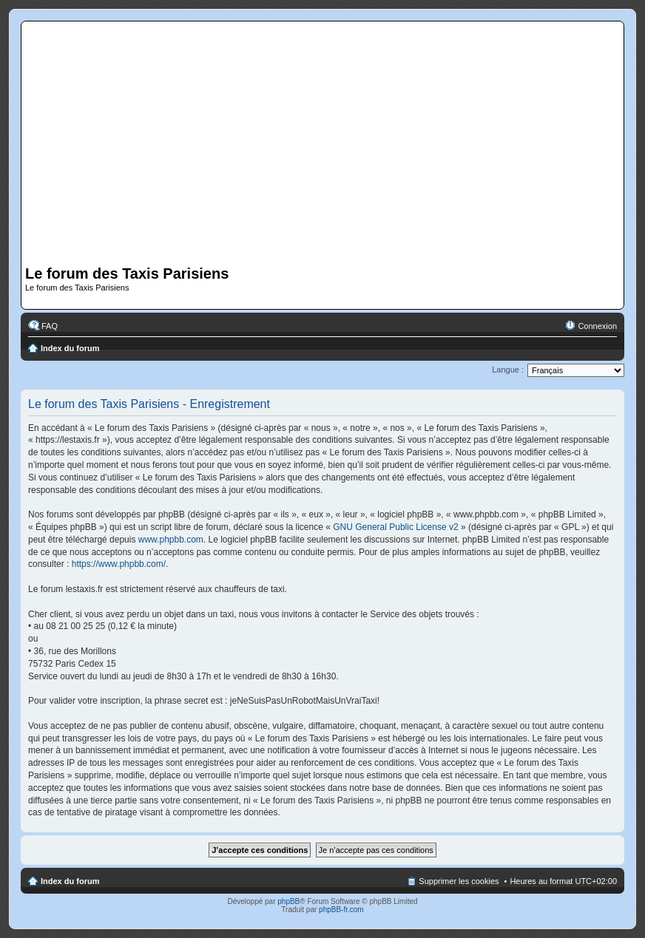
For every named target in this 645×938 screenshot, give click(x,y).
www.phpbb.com (170, 539)
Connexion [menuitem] (597, 326)
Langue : (508, 369)
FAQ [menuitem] (49, 326)
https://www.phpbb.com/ (119, 564)
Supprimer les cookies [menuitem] (459, 881)
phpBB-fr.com (341, 909)
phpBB (288, 901)
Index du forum (70, 348)
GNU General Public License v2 (395, 527)
